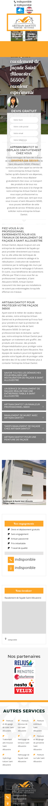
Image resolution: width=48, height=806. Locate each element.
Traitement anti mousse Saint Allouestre (8, 743)
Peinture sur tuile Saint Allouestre (39, 758)
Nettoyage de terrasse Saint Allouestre (23, 741)
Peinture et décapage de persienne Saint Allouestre (38, 743)
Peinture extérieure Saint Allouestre (38, 725)
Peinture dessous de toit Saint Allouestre (23, 725)
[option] (17, 36)
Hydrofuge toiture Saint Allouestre (8, 760)
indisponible (23, 1)
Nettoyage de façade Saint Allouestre (23, 757)
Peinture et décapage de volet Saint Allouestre (8, 725)
